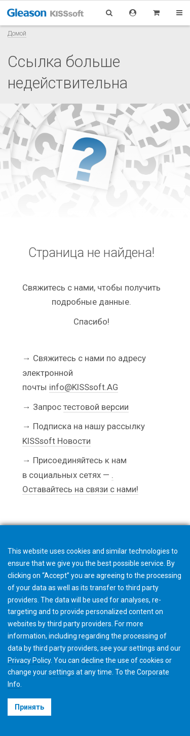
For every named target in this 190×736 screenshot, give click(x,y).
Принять (29, 707)
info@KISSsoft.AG (83, 387)
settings (61, 672)
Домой (17, 33)
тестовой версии (96, 407)
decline (92, 660)
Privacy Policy (29, 660)
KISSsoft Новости (56, 441)
